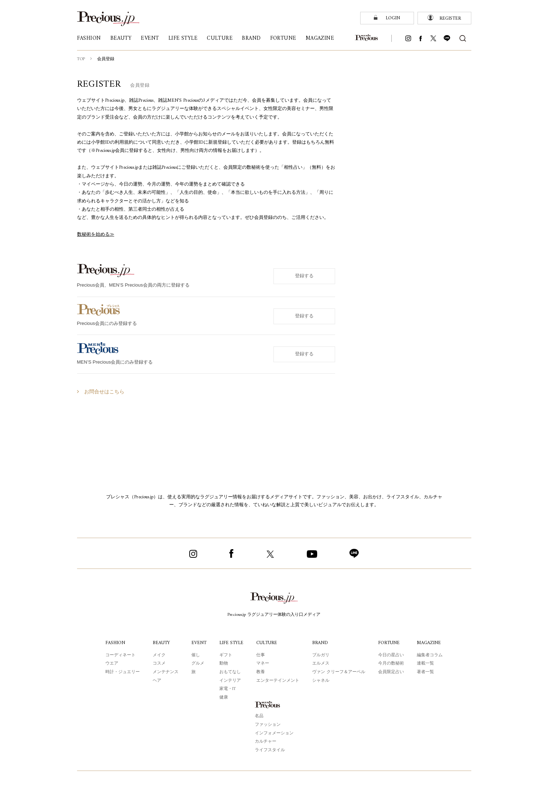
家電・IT (227, 688)
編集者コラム (431, 655)
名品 (259, 716)
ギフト (225, 655)
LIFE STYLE (231, 643)
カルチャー (265, 741)
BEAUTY (161, 643)
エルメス (322, 663)
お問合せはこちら (104, 392)
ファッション (268, 724)
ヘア (156, 680)
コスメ (158, 663)
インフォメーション (274, 733)
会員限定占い (392, 672)
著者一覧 (426, 672)
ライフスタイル (270, 750)
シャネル (322, 680)
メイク (158, 655)
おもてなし (229, 672)
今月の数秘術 (392, 663)
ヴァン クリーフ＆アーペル (340, 672)
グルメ (196, 663)
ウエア (110, 663)
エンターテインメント (279, 680)
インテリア (229, 680)
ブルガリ (322, 655)
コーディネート (119, 655)
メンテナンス (164, 672)
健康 (223, 697)
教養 (262, 672)
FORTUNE (390, 643)
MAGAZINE (430, 643)
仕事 (262, 655)
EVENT (198, 643)
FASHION (114, 643)
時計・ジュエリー (121, 672)
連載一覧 (426, 663)
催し (194, 655)
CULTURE (268, 643)
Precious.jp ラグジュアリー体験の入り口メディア (274, 614)
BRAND (322, 643)
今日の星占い (392, 655)
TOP (81, 59)
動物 (223, 663)
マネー (264, 663)
